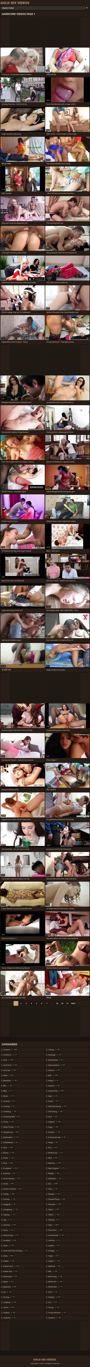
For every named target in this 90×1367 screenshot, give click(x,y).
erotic (8, 1158)
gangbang (10, 1209)
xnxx (53, 1292)
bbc (8, 1085)
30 (62, 1003)
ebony (9, 1152)
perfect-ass (56, 1152)
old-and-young (57, 1106)
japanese (10, 1286)
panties (54, 1132)
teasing (54, 1219)
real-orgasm (56, 1168)
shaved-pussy (57, 1199)
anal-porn (10, 1065)
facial (8, 1183)
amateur (10, 1049)
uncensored (56, 1235)
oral (53, 1116)
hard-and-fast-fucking (15, 1250)
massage (55, 1054)
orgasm (54, 1122)
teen (53, 1225)
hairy (8, 1230)
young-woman (57, 1312)
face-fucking (11, 1178)
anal (8, 1060)
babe (8, 1075)
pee (53, 1147)
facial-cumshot (12, 1189)
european (10, 1168)
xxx (52, 1302)
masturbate (55, 1060)
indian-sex (10, 1271)
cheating (10, 1111)
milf (53, 1075)
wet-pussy (55, 1276)
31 (67, 1003)
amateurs (10, 1054)
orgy (53, 1127)
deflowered (10, 1142)
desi (8, 1147)
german (9, 1225)
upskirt (54, 1245)
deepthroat (11, 1132)
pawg (53, 1142)
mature (54, 1070)
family (9, 1194)
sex (53, 1183)
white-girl (55, 1281)
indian (9, 1261)
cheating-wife (11, 1116)
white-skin (55, 1286)
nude (53, 1101)
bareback (10, 1080)
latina (9, 1307)
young (54, 1307)
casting (9, 1106)
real (53, 1158)
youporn (54, 1317)
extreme (9, 1173)
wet (53, 1271)
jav (7, 1292)
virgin (53, 1256)
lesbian (9, 1312)
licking (54, 1049)
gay (8, 1219)
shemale (55, 1204)
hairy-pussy (11, 1235)
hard (8, 1245)
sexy (53, 1189)
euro (8, 1163)
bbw (8, 1091)
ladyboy (9, 1302)
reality (54, 1173)
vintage (54, 1250)
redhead (55, 1178)
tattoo (54, 1214)
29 (57, 1003)
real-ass (54, 1163)
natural (54, 1085)
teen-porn (55, 1230)
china (8, 1122)
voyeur (54, 1261)
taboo (53, 1209)
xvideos (54, 1297)
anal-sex (10, 1070)
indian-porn (11, 1266)
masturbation (57, 1065)
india (8, 1256)
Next (73, 1003)
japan (8, 1281)
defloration (11, 1137)
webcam (54, 1266)
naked (53, 1080)
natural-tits (56, 1091)
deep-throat (11, 1127)
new (53, 1096)
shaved (54, 1194)
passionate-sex (57, 1137)
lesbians (9, 1317)
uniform (54, 1240)
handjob (10, 1240)
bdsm (8, 1096)
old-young (55, 1111)
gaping (9, 1214)
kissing (9, 1297)
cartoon (9, 1101)
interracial (10, 1276)
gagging (9, 1204)
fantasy (9, 1199)
